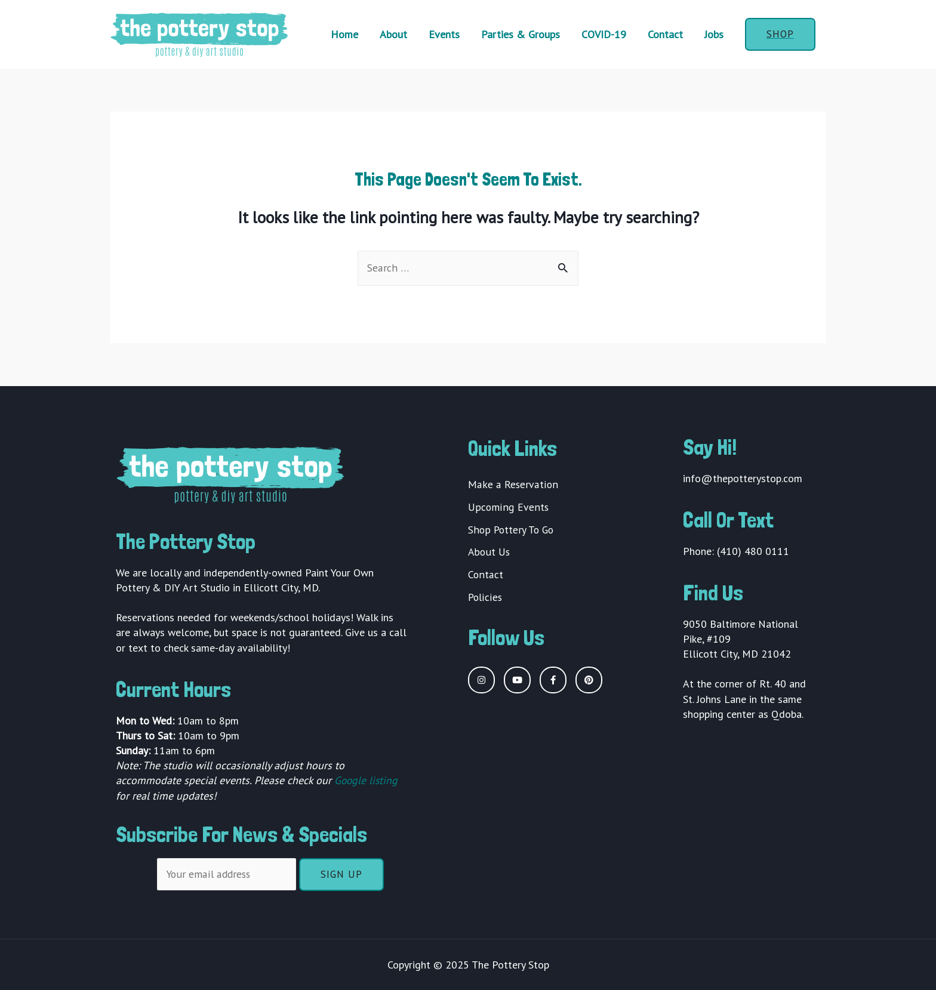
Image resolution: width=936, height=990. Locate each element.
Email (142, 874)
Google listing (366, 781)
